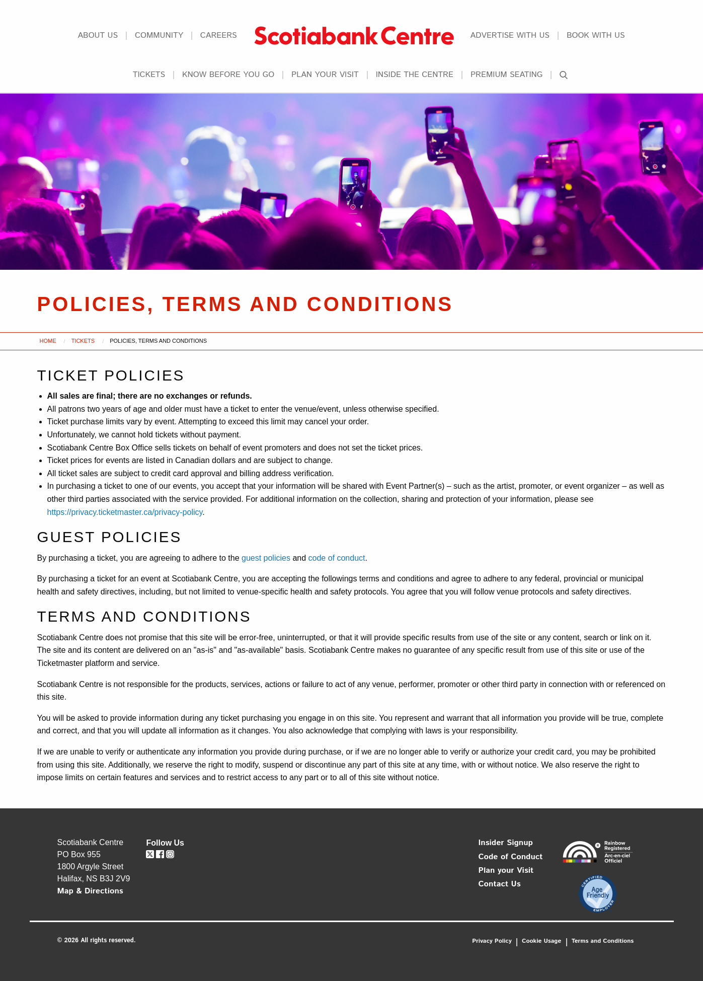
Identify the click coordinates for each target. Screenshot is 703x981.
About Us (97, 36)
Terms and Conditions (603, 941)
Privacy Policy (491, 941)
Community (159, 36)
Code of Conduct (511, 857)
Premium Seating (506, 75)
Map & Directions (90, 891)
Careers (218, 36)
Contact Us (500, 884)
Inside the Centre (414, 75)
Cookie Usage (541, 941)
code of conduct (336, 558)
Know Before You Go (228, 75)
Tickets (149, 75)
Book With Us (596, 36)
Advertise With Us (510, 36)
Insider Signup (506, 843)
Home (48, 341)
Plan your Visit (325, 75)
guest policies (266, 558)
